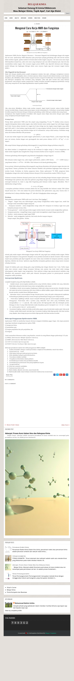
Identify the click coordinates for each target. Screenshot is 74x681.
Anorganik (23, 18)
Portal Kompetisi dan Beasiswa (17, 592)
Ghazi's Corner (11, 587)
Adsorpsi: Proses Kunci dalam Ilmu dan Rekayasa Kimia (27, 433)
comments (44, 31)
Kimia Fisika (37, 18)
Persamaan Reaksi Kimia (20, 547)
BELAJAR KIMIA (37, 4)
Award (11, 18)
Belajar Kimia (11, 590)
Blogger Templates (50, 633)
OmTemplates (33, 633)
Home (6, 18)
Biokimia (30, 18)
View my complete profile (13, 611)
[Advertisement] (37, 658)
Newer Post (10, 425)
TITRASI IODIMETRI (19, 556)
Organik (44, 18)
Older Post (64, 425)
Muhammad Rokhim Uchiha (24, 603)
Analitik (17, 18)
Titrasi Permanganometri (20, 573)
